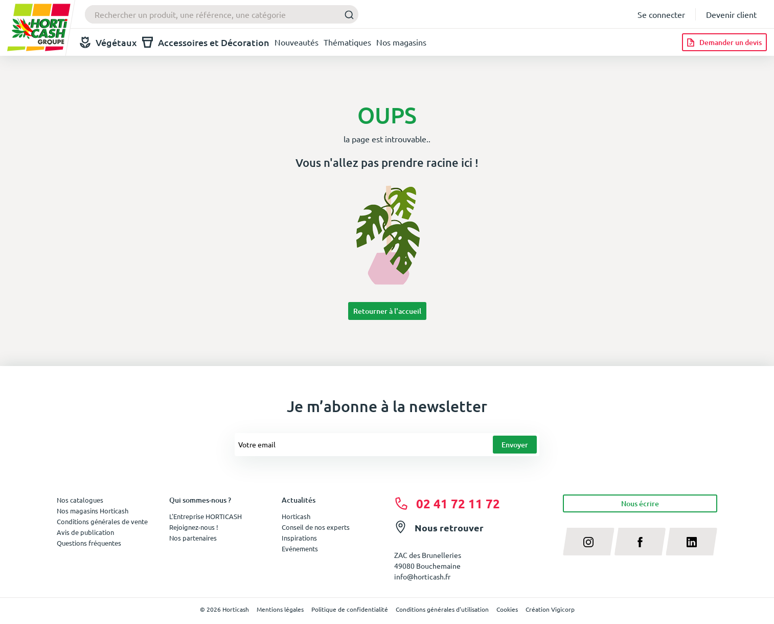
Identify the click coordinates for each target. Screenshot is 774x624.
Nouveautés (296, 42)
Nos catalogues (80, 500)
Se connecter (661, 14)
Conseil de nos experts (316, 527)
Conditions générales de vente (102, 521)
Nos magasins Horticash (92, 510)
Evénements (300, 548)
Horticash (296, 516)
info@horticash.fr (422, 576)
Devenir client (731, 14)
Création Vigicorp (550, 609)
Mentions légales (280, 609)
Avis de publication (85, 532)
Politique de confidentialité (349, 609)
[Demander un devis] (724, 42)
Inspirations (299, 537)
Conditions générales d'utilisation (442, 609)
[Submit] (346, 14)
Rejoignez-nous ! (193, 527)
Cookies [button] (507, 609)
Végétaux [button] (108, 42)
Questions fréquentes (89, 543)
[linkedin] (691, 541)
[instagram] (588, 541)
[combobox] (221, 14)
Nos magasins (401, 42)
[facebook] (640, 541)
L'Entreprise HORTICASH (205, 516)
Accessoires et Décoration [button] (205, 42)
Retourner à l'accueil (387, 311)
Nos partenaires (193, 537)
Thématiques (347, 42)
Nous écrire (640, 503)
